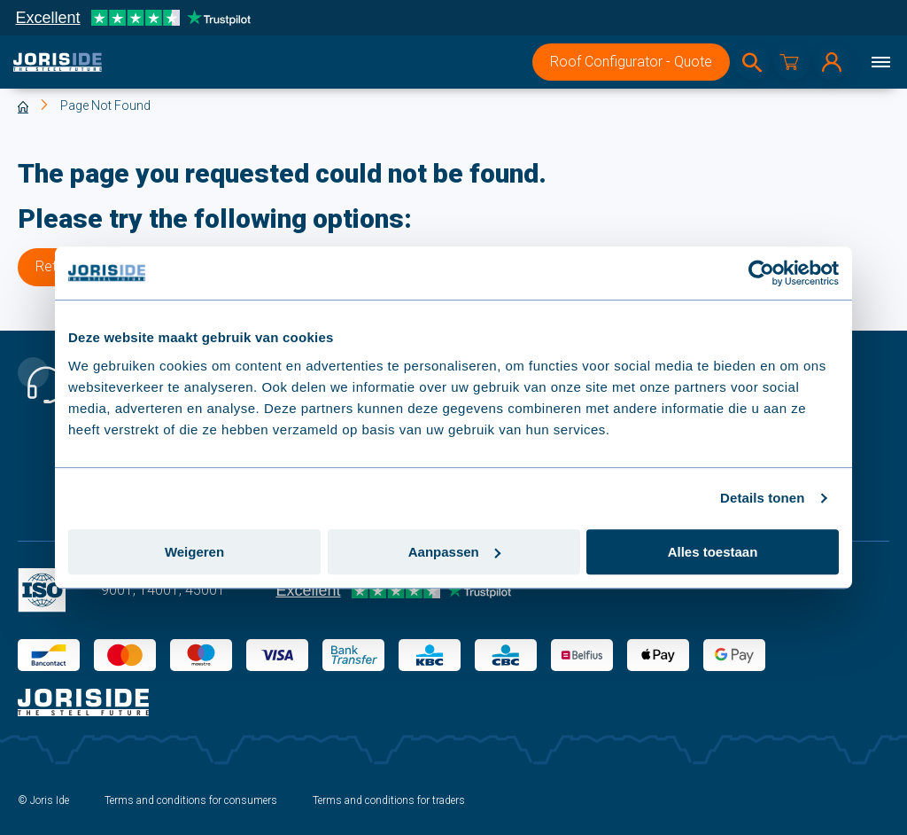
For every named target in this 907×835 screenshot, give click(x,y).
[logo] (57, 62)
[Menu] (880, 62)
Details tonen (762, 497)
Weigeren (194, 551)
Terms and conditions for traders (389, 800)
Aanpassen (454, 551)
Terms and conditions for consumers (191, 800)
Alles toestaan (713, 551)
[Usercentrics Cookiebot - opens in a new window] (761, 273)
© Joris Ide (43, 800)
